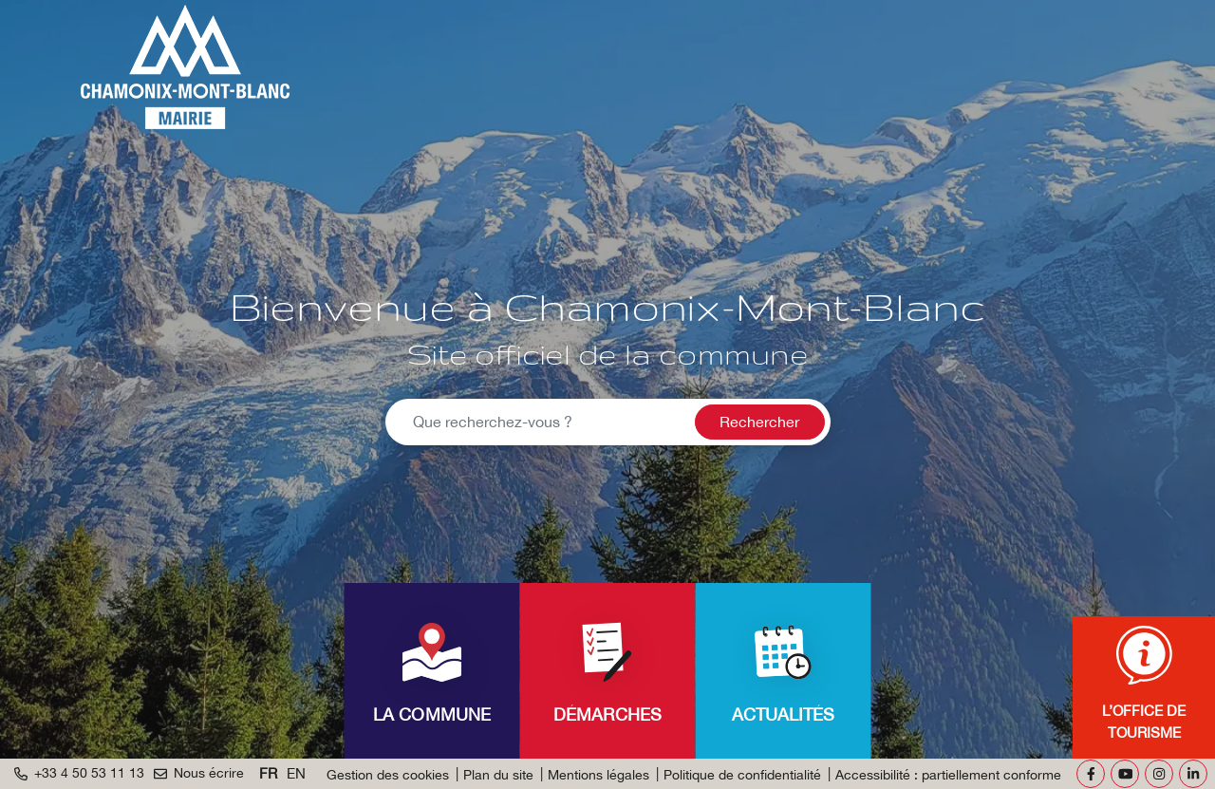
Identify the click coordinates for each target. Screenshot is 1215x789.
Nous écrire (199, 772)
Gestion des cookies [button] (388, 774)
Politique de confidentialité (742, 774)
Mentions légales (598, 774)
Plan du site (498, 774)
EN (296, 773)
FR (268, 773)
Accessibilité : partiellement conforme (948, 774)
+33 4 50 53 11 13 (79, 772)
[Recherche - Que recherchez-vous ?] (537, 422)
